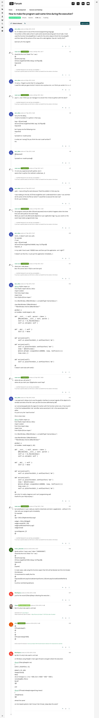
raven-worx (17, 51)
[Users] (2, 16)
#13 (70, 377)
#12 (70, 284)
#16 (70, 549)
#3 (70, 80)
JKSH (16, 623)
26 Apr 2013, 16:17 (38, 51)
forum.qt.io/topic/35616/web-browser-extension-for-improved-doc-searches (45, 643)
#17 (70, 593)
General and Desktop (14, 17)
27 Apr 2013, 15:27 (30, 233)
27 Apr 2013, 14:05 (30, 151)
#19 (70, 623)
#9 (70, 209)
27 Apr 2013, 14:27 (30, 188)
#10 (70, 233)
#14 (70, 397)
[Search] (2, 23)
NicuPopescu (18, 593)
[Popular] (2, 12)
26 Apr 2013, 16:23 (30, 80)
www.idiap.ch (25, 613)
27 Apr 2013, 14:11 (38, 168)
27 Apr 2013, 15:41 (38, 264)
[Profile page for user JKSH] (11, 624)
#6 (70, 151)
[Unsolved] (2, 30)
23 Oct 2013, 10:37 (33, 549)
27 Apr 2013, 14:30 (38, 209)
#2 (70, 51)
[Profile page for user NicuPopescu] (11, 594)
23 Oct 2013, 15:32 (31, 652)
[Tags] (2, 9)
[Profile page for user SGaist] (11, 606)
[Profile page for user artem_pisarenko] (11, 550)
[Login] (96, 2)
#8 (70, 188)
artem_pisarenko (19, 549)
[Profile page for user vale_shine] (11, 30)
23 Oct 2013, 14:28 (40, 605)
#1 (70, 29)
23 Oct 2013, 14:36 (35, 623)
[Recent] (2, 5)
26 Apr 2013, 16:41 (38, 95)
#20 (70, 652)
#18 (70, 605)
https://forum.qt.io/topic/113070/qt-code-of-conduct (43, 614)
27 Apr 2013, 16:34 (30, 397)
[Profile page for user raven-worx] (11, 53)
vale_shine (17, 29)
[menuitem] (96, 2)
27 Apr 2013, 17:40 (38, 506)
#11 (70, 264)
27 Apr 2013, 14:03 (30, 113)
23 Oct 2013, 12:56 (31, 593)
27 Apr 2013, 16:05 (38, 377)
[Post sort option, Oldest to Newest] (16, 23)
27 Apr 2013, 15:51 (30, 284)
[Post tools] (69, 46)
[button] (2, 715)
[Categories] (2, 2)
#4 (70, 95)
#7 (70, 168)
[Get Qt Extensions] (2, 27)
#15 (70, 506)
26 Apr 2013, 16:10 (30, 29)
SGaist (16, 605)
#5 (70, 113)
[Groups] (2, 20)
